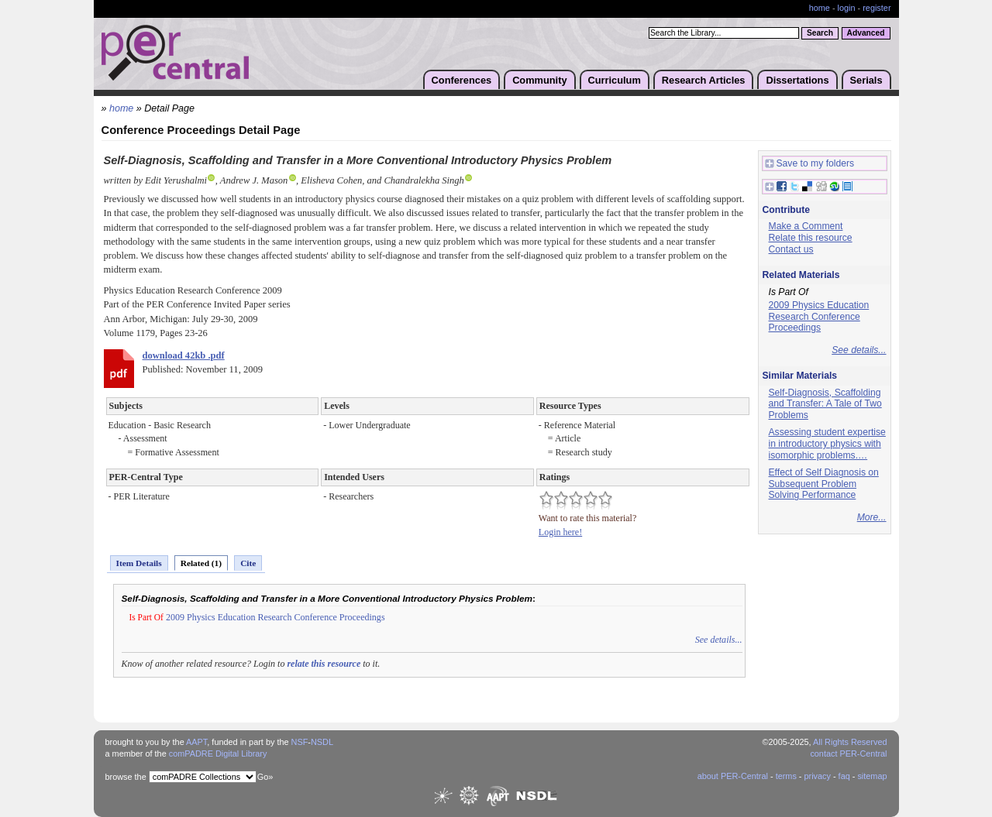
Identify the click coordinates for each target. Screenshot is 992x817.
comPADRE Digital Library (218, 753)
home (819, 7)
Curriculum (614, 80)
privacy (817, 776)
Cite (248, 563)
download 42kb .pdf (184, 355)
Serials (866, 80)
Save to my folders (810, 164)
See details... (718, 639)
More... (872, 517)
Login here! (560, 532)
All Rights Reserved (850, 742)
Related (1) (201, 563)
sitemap (872, 776)
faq (844, 776)
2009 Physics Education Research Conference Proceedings (275, 617)
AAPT (196, 742)
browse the (125, 776)
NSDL (322, 742)
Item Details (139, 563)
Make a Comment (806, 226)
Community (539, 80)
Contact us (791, 249)
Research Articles (704, 80)
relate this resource (323, 663)
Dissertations (797, 80)
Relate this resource (810, 237)
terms (786, 776)
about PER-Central (733, 776)
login (847, 7)
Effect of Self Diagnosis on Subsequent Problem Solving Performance (824, 483)
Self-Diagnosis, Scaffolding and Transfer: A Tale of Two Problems (825, 404)
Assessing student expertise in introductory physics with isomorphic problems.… (827, 443)
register (876, 7)
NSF (299, 742)
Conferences (462, 80)
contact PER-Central (848, 753)
